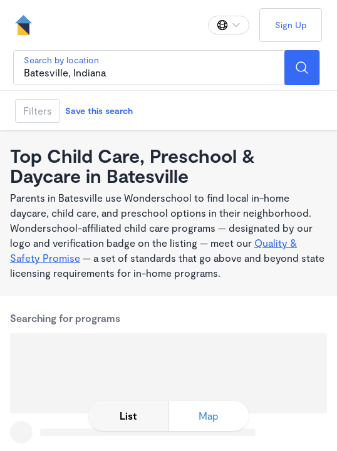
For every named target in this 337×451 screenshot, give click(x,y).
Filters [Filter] (37, 111)
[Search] (301, 67)
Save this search (99, 110)
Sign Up (290, 24)
